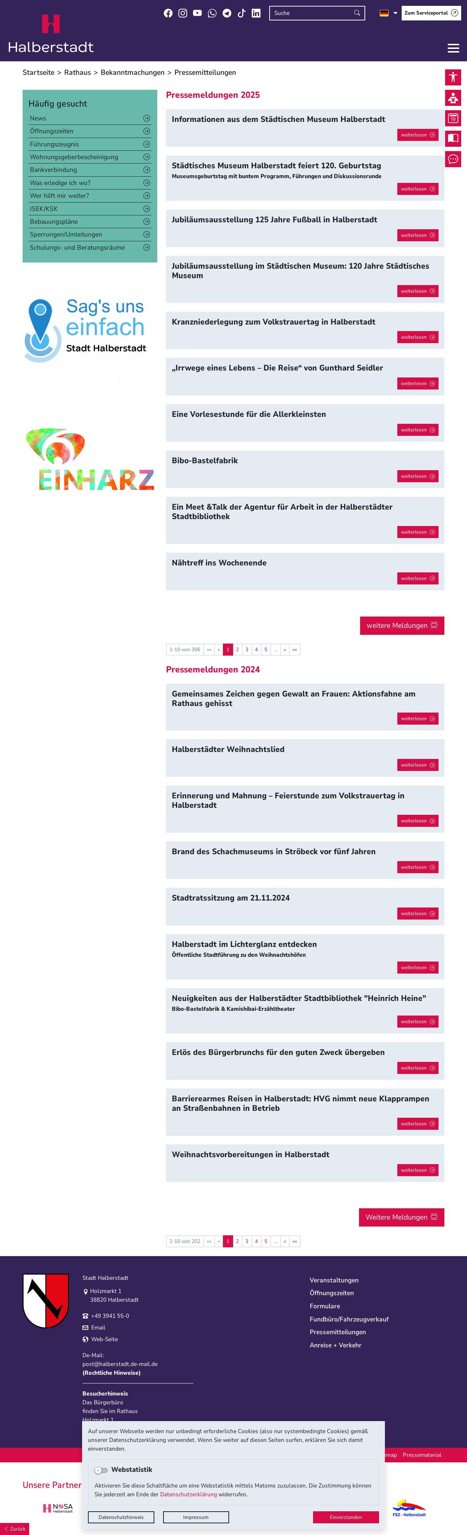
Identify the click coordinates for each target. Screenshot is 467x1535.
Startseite (38, 72)
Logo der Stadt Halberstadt (51, 34)
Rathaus (77, 72)
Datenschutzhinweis (121, 1517)
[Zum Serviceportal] (431, 13)
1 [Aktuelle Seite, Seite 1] (228, 649)
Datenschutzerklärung (188, 1494)
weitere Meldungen (397, 625)
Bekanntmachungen (133, 72)
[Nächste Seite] (285, 650)
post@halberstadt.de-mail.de (120, 1364)
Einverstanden (346, 1517)
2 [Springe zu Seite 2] (237, 649)
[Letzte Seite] (295, 650)
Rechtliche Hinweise (112, 1373)
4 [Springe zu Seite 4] (256, 649)
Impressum (196, 1517)
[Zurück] (14, 1529)
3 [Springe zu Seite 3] (247, 649)
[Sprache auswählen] (389, 13)
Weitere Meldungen (397, 1217)
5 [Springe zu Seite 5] (266, 649)
